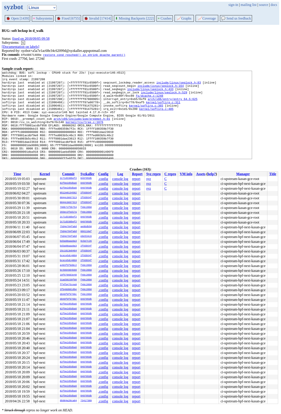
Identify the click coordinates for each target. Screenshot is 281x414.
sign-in (233, 5)
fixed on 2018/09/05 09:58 (31, 38)
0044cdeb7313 (68, 197)
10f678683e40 (68, 275)
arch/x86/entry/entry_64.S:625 (172, 105)
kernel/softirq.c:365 (146, 113)
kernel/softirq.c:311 (163, 109)
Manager (243, 174)
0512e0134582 (68, 192)
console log (120, 179)
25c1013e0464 (68, 250)
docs (274, 5)
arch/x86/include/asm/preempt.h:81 (82, 129)
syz (148, 179)
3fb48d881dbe (68, 289)
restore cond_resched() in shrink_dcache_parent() (84, 55)
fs (23, 42)
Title (272, 174)
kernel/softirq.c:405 (156, 117)
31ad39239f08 (68, 279)
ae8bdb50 (86, 226)
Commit (68, 174)
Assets (200, 174)
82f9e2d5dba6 (68, 183)
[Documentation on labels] (20, 47)
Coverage (207, 18)
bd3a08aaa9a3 (68, 241)
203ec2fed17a (68, 212)
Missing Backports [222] (134, 18)
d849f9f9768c (68, 294)
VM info (186, 174)
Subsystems (42, 18)
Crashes (165, 18)
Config (103, 174)
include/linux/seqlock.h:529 (164, 97)
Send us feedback (236, 18)
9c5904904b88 (68, 270)
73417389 (86, 400)
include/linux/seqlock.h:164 (160, 89)
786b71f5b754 (68, 207)
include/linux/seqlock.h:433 (150, 93)
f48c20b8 (86, 207)
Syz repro (153, 174)
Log (120, 174)
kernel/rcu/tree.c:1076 (84, 132)
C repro (170, 174)
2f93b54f (86, 192)
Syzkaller (88, 174)
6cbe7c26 (86, 241)
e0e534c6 (86, 236)
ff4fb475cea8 (68, 284)
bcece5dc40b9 (68, 255)
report (136, 179)
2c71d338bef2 (68, 178)
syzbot (13, 7)
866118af (86, 231)
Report (137, 174)
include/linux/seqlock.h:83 (178, 85)
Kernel (45, 174)
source (263, 5)
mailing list (248, 5)
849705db (86, 178)
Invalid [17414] (97, 18)
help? (211, 174)
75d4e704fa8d (68, 226)
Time (17, 174)
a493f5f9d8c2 (68, 265)
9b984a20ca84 (68, 400)
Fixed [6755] (68, 18)
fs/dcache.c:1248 (149, 101)
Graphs (184, 18)
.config (103, 179)
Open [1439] (17, 18)
